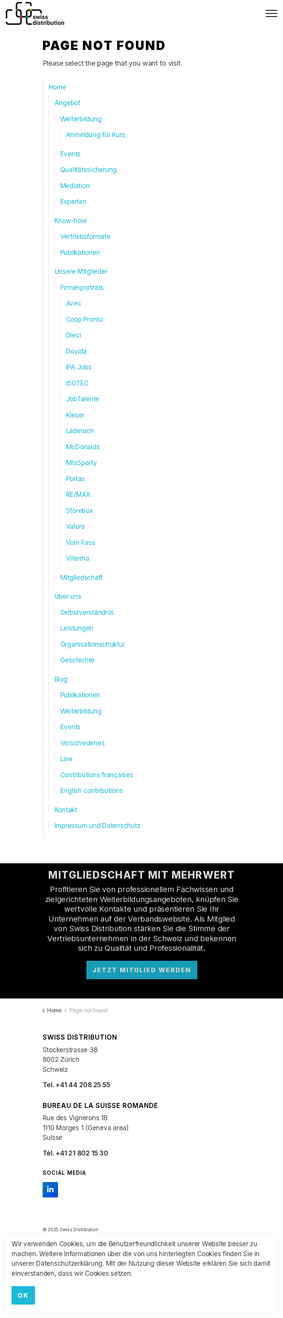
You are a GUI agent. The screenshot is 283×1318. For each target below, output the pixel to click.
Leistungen (77, 628)
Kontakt (66, 810)
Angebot (67, 103)
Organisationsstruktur (92, 644)
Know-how (71, 221)
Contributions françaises (96, 775)
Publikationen (80, 253)
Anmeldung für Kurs (96, 135)
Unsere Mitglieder (81, 271)
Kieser (75, 415)
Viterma (77, 558)
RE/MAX (78, 494)
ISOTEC (77, 383)
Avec (73, 303)
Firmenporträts (82, 287)
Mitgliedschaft (81, 577)
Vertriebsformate (85, 236)
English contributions (91, 791)
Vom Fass (80, 542)
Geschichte (77, 660)
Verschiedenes (82, 743)
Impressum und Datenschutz (98, 826)
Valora (75, 526)
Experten (73, 201)
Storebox (79, 511)
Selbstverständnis (87, 612)
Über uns (68, 596)
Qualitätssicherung (88, 170)
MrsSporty (81, 463)
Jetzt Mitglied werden (141, 958)
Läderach (80, 431)
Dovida (76, 351)
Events (70, 154)
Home (57, 87)
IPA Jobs (79, 367)
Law (66, 759)
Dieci (73, 335)
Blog (61, 679)
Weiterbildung (81, 119)
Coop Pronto (84, 319)
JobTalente (82, 399)
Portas (75, 479)
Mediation (75, 186)
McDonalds (83, 447)
